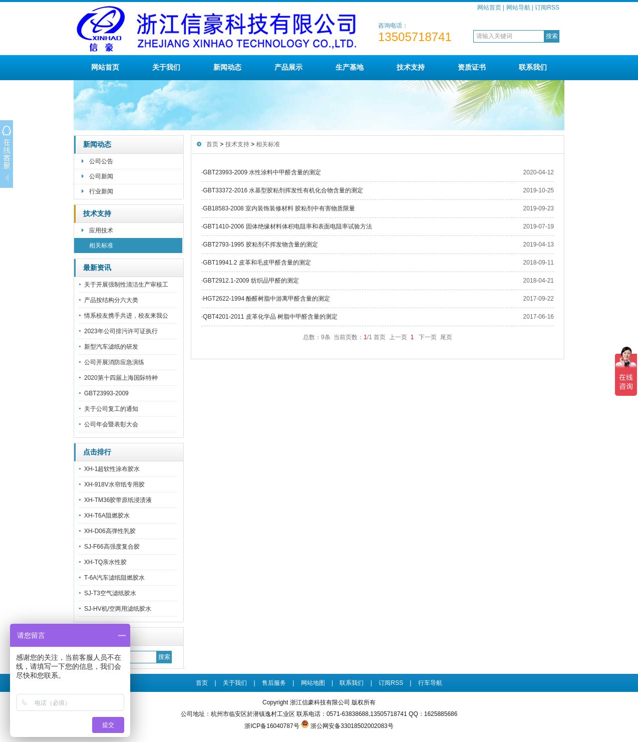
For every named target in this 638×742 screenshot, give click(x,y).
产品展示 (288, 67)
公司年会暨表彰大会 (111, 424)
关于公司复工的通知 (111, 408)
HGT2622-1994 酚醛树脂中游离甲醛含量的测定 (266, 298)
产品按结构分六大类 (111, 300)
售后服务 (274, 682)
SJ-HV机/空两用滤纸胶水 (117, 608)
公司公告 (101, 161)
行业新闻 (101, 191)
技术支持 (411, 67)
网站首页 (489, 7)
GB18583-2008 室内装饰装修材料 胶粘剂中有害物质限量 (279, 208)
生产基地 (350, 67)
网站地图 (313, 682)
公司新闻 (101, 176)
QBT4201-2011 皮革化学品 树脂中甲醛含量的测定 (270, 316)
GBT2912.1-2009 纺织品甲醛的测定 (250, 280)
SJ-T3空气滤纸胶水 (110, 593)
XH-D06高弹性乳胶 (110, 531)
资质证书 (472, 67)
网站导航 (518, 7)
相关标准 (101, 245)
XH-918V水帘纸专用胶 (114, 484)
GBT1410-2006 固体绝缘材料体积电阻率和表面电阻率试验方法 (287, 226)
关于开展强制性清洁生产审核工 (126, 284)
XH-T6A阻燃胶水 (107, 515)
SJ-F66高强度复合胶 (112, 546)
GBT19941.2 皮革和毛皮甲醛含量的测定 (256, 262)
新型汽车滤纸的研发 (111, 346)
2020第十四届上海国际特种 (121, 377)
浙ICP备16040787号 (271, 725)
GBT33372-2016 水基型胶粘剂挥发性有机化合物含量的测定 (283, 190)
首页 (212, 144)
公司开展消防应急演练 (114, 362)
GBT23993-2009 (106, 393)
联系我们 (533, 67)
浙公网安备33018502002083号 (351, 725)
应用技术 (101, 230)
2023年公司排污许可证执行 (121, 331)
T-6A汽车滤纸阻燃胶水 (114, 577)
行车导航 (430, 682)
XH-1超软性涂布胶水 (112, 468)
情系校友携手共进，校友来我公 (126, 315)
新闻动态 (227, 67)
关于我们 (166, 67)
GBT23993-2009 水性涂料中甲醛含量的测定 (262, 172)
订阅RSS (547, 7)
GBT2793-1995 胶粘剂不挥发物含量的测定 (260, 244)
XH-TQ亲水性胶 (105, 562)
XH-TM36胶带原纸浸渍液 (118, 500)
